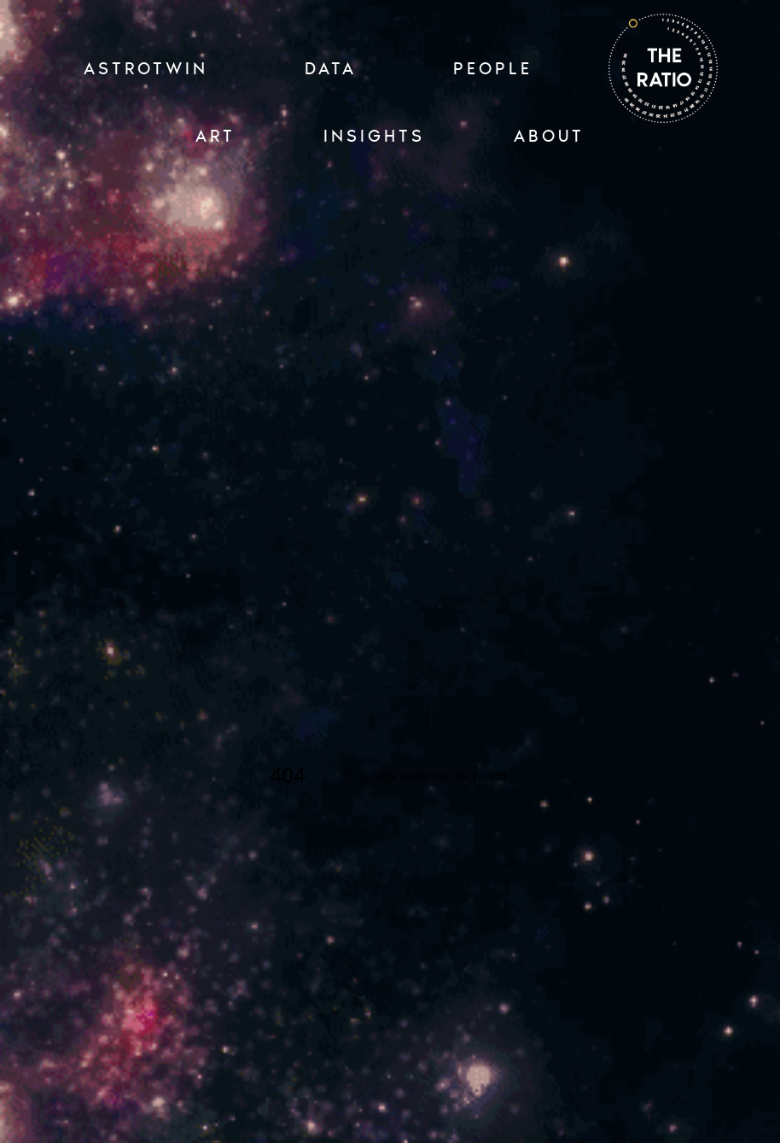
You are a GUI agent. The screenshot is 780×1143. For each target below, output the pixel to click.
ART (215, 135)
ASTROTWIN (146, 68)
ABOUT (549, 135)
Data (331, 68)
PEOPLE (493, 68)
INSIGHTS (374, 135)
